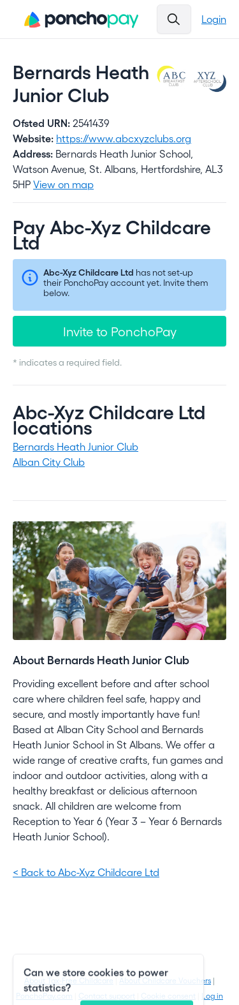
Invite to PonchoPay (120, 331)
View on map (63, 184)
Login (213, 19)
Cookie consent (168, 995)
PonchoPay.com (44, 995)
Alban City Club (49, 462)
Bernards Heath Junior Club (75, 446)
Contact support (106, 995)
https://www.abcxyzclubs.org (123, 138)
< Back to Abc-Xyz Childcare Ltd (86, 872)
